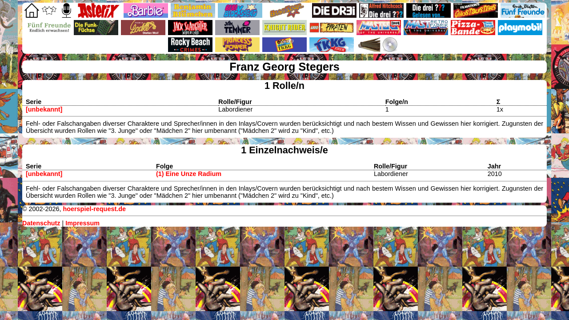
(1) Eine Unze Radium (188, 173)
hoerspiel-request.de (94, 208)
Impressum (82, 223)
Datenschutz (41, 223)
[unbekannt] (44, 109)
